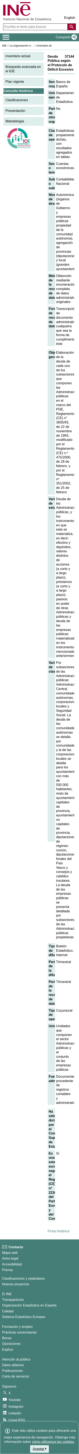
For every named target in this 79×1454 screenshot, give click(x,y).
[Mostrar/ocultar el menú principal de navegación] (6, 37)
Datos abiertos (13, 1365)
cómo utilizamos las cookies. (53, 1442)
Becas (6, 1338)
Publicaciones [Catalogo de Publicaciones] (12, 1370)
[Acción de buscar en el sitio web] (71, 26)
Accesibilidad (12, 1264)
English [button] (69, 17)
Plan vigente (14, 81)
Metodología (14, 121)
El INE (7, 1294)
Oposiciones (11, 1343)
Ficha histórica (58, 1231)
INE (4, 45)
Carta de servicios (15, 1376)
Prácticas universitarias (19, 1332)
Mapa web (10, 1253)
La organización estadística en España (32, 45)
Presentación (15, 111)
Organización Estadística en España (29, 1305)
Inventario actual (17, 56)
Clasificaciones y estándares (23, 1278)
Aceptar (39, 1449)
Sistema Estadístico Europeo (23, 1317)
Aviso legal (10, 1258)
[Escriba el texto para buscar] (35, 26)
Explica (7, 1349)
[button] (65, 37)
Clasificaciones (16, 100)
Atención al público (16, 1359)
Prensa (7, 1270)
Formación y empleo (17, 1326)
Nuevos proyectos (15, 1284)
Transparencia (13, 1299)
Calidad (7, 1311)
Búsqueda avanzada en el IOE (23, 69)
